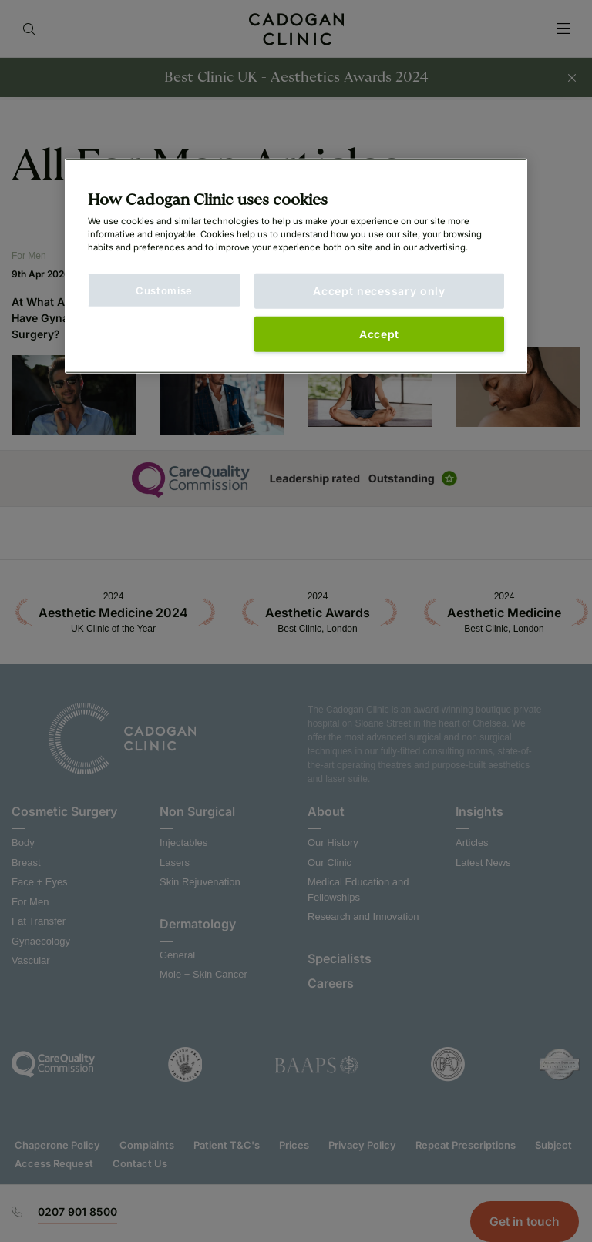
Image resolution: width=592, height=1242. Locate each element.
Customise (164, 290)
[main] (296, 266)
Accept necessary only (379, 290)
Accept (379, 334)
